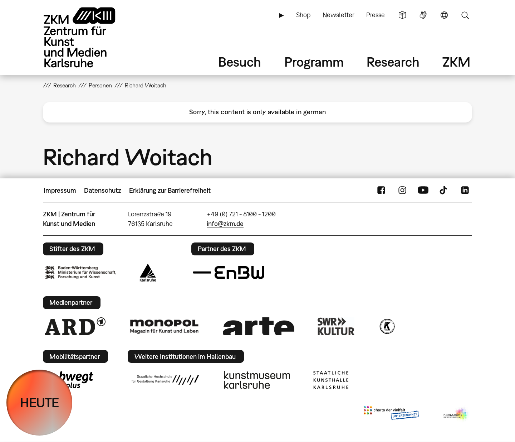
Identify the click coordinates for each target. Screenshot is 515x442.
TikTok (444, 190)
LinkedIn (465, 190)
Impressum (60, 190)
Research (393, 61)
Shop (303, 15)
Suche (465, 15)
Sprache (444, 15)
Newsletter (338, 15)
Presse (375, 15)
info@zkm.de (225, 223)
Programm (314, 61)
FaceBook (381, 190)
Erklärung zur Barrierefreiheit (170, 190)
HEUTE (39, 402)
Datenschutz (102, 190)
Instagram (402, 190)
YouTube (423, 190)
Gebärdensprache (423, 15)
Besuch (239, 61)
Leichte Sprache (402, 15)
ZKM (456, 61)
